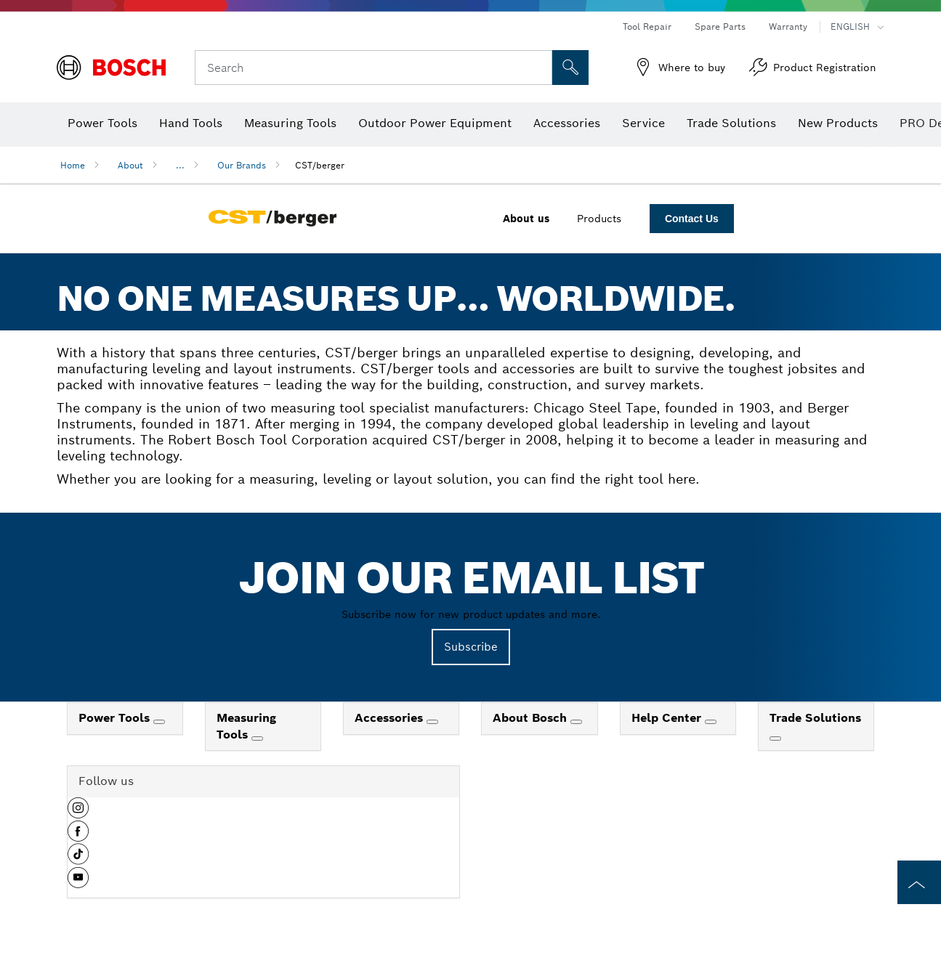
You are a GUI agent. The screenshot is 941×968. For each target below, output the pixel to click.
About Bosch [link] (531, 717)
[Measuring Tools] (257, 738)
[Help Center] (710, 722)
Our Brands (241, 165)
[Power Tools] (159, 722)
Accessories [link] (391, 717)
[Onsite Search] (570, 67)
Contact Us (692, 218)
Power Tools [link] (115, 717)
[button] (78, 813)
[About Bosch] (576, 722)
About (130, 165)
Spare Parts (720, 26)
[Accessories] (432, 722)
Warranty (788, 26)
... (180, 165)
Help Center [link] (668, 717)
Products (599, 218)
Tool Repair (647, 26)
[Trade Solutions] (775, 738)
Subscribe (471, 647)
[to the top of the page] (919, 882)
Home (72, 165)
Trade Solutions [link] (815, 717)
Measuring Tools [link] (246, 726)
